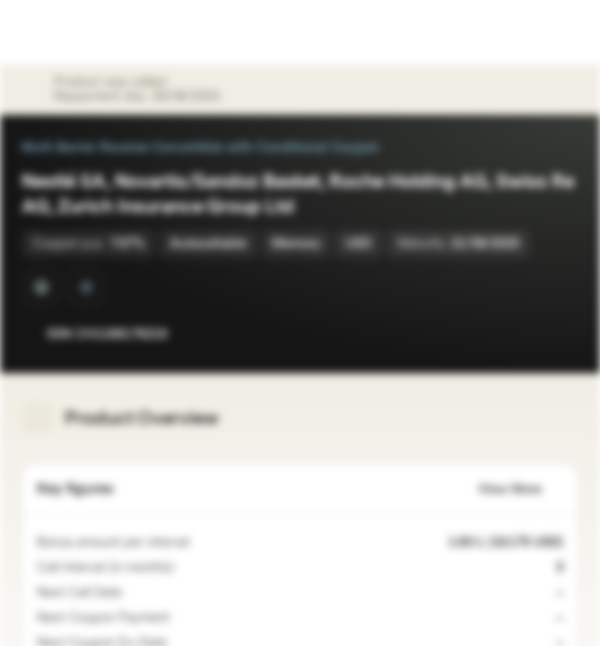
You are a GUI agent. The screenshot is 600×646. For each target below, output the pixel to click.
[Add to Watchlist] (525, 334)
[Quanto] (41, 287)
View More (520, 489)
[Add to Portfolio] (560, 334)
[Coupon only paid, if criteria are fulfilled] (180, 618)
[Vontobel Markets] (70, 32)
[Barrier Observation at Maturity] (86, 287)
